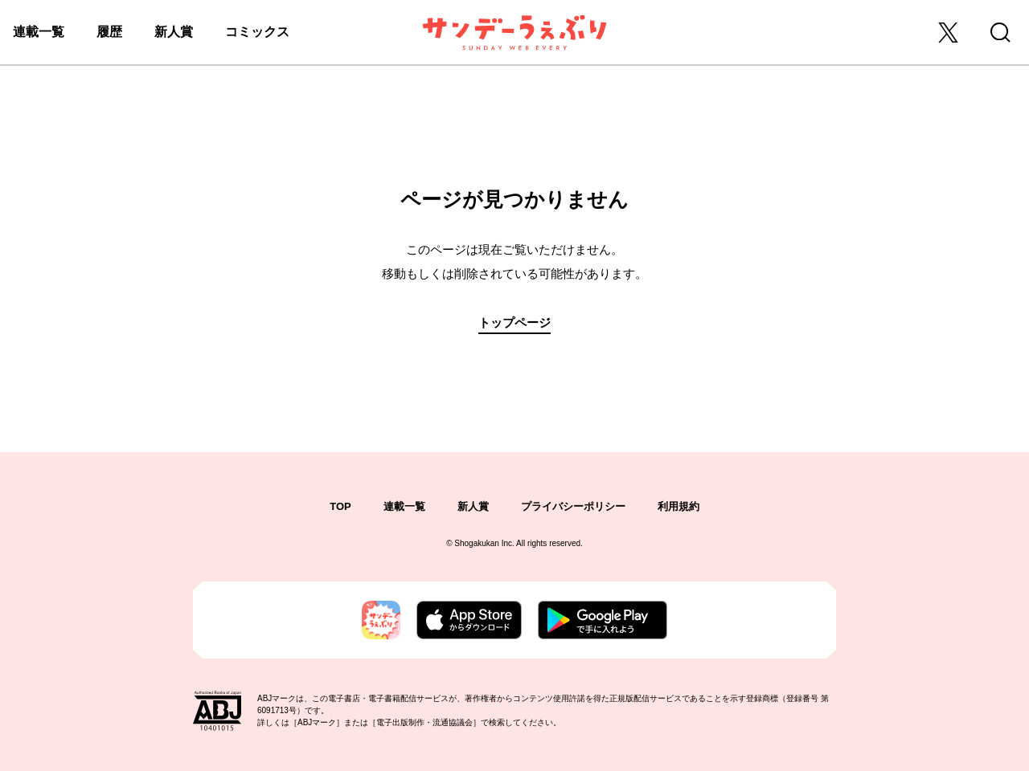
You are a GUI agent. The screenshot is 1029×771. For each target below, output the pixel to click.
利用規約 (678, 506)
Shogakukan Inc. (484, 543)
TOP (340, 506)
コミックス (257, 32)
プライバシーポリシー (573, 506)
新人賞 (173, 32)
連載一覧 (38, 32)
